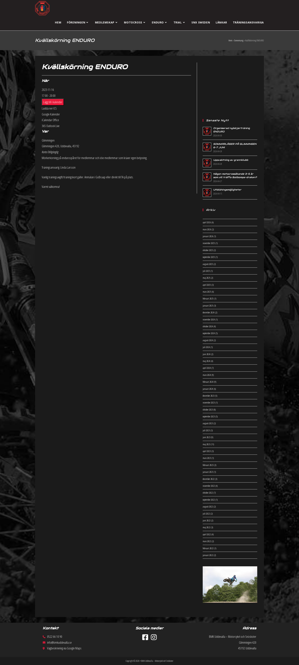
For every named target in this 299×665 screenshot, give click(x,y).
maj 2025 (206, 277)
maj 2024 (206, 361)
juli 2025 (206, 271)
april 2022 (207, 534)
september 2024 (209, 333)
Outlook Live (52, 126)
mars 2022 (207, 541)
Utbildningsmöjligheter (227, 189)
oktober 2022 (208, 492)
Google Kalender (51, 114)
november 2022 (209, 485)
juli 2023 (206, 430)
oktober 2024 (208, 326)
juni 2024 (206, 354)
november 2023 (209, 402)
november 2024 (209, 319)
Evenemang (238, 40)
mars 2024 (207, 375)
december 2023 (208, 395)
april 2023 (207, 451)
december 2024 (208, 312)
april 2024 (207, 368)
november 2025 (209, 243)
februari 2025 (208, 298)
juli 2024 (206, 347)
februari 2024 (208, 381)
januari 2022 (208, 555)
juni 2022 (206, 520)
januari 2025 (208, 305)
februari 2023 (208, 465)
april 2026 (207, 222)
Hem (230, 40)
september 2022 (209, 499)
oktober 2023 (208, 409)
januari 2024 (208, 389)
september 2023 (209, 416)
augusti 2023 (208, 423)
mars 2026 (207, 229)
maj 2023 (206, 444)
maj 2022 (206, 527)
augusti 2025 (208, 264)
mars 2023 (207, 458)
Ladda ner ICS (49, 108)
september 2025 (209, 257)
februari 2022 (208, 548)
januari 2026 (208, 236)
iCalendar (47, 120)
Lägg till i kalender (52, 102)
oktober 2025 (208, 250)
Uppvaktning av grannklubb (230, 159)
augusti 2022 (208, 506)
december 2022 (208, 479)
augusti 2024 (208, 340)
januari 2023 (208, 472)
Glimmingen (48, 140)
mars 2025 (207, 291)
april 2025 (207, 284)
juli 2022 (206, 513)
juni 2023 (206, 437)
